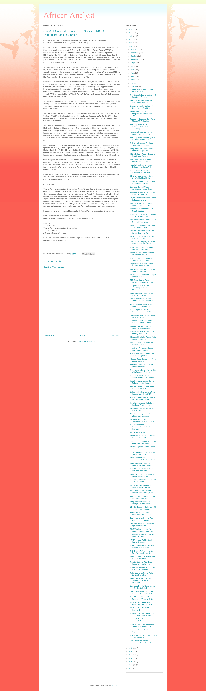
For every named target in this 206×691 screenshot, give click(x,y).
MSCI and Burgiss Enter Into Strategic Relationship (141, 259)
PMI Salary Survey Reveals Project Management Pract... (142, 281)
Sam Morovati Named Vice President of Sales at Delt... (141, 598)
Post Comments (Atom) (88, 342)
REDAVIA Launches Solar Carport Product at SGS (143, 276)
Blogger (114, 686)
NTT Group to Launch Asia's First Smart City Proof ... (143, 96)
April (133, 76)
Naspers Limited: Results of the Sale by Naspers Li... (142, 332)
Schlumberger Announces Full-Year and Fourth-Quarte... (142, 343)
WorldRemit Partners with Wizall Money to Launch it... (142, 193)
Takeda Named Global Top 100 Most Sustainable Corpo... (142, 322)
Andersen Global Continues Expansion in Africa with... (141, 631)
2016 (131, 658)
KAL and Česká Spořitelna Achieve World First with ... (141, 486)
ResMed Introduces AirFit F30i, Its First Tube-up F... (143, 409)
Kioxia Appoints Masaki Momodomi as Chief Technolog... (139, 127)
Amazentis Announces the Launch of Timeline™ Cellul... (143, 226)
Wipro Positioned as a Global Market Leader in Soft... (141, 265)
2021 (131, 43)
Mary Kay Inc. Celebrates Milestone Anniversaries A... (142, 171)
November (135, 53)
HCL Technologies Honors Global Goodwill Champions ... (143, 221)
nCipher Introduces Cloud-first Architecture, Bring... (141, 90)
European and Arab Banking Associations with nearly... (141, 513)
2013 (131, 668)
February (134, 83)
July (132, 66)
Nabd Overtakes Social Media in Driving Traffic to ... (142, 574)
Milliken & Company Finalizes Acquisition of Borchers (141, 144)
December (135, 49)
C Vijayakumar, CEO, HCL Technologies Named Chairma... (140, 288)
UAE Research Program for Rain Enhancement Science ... (142, 382)
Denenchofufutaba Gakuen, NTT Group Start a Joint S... (142, 107)
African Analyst (69, 15)
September (135, 59)
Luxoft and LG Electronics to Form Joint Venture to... (143, 636)
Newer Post (49, 335)
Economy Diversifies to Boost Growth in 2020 (141, 210)
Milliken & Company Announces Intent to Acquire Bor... (142, 568)
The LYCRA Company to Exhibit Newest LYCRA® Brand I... (142, 243)
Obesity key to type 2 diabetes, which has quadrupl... (142, 415)
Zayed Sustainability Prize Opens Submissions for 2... (143, 199)
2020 (131, 46)
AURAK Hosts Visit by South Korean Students (141, 541)
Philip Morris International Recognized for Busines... (141, 464)
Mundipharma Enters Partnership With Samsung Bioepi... (143, 371)
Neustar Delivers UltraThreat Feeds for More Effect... (141, 563)
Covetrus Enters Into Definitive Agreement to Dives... (142, 524)
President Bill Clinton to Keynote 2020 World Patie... (142, 237)
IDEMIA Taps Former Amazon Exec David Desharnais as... (142, 603)
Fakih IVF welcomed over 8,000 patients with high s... (142, 557)
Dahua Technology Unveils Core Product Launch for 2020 (142, 393)
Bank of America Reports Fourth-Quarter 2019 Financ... (142, 519)
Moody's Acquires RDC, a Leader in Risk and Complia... (143, 215)
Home (82, 335)
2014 (131, 665)
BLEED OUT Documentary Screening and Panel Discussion (140, 580)
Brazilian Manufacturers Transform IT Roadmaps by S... (143, 459)
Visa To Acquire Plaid (138, 432)
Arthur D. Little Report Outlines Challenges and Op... (142, 254)
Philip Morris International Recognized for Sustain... (141, 503)
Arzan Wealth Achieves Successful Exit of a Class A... (142, 420)
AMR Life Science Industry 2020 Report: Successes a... (142, 475)
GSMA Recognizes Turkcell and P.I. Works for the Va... (142, 182)
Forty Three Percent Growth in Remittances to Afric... (142, 248)
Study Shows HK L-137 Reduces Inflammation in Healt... (142, 437)
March (133, 80)
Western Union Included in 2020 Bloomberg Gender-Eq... (142, 305)
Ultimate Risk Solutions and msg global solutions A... (142, 497)
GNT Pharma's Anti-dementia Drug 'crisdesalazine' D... (141, 552)
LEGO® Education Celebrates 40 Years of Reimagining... (143, 508)
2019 (131, 648)
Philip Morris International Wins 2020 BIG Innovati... (142, 294)
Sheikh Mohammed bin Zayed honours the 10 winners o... (141, 592)
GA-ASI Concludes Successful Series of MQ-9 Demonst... (142, 625)
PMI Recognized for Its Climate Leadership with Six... (142, 387)
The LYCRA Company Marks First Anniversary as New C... (143, 442)
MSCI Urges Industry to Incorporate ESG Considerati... (143, 311)
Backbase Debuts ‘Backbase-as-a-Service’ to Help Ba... (142, 587)
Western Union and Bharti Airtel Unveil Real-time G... (142, 232)
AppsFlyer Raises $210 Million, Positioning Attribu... (142, 365)
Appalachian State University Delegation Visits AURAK (141, 166)
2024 (131, 33)
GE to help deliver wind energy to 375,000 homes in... (143, 481)
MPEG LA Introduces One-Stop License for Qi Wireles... (142, 546)
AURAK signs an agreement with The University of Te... (142, 448)
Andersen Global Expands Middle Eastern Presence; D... (143, 316)
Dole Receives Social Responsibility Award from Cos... (141, 113)
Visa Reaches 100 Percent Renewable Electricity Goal (141, 492)
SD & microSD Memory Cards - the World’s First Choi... (142, 177)
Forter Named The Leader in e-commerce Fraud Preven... (142, 614)
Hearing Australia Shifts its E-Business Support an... (141, 327)
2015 (131, 662)
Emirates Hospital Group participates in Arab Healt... (141, 188)
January (134, 86)
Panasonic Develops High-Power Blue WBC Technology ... (143, 120)
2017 (131, 655)
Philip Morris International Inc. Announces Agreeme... (141, 149)
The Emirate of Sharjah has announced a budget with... (141, 642)
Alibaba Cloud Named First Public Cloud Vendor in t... (143, 360)
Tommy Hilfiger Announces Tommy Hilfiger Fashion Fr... (142, 620)
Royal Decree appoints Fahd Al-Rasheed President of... (142, 404)
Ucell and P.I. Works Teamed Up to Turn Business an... (142, 101)
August (133, 63)
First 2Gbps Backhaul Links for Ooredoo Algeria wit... (142, 354)
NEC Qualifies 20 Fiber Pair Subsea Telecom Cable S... (141, 530)
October (134, 56)
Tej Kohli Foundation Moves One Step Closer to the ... (142, 453)
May (132, 73)
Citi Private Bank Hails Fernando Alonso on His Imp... (142, 270)
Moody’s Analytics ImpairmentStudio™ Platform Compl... (142, 427)
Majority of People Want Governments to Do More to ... (143, 376)
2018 (131, 651)
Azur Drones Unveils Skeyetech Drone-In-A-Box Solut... (142, 398)
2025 (131, 29)
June (133, 70)
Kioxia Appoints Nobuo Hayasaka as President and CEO (143, 139)
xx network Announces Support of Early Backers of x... (143, 349)
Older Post (115, 335)
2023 (131, 36)
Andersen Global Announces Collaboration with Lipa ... (141, 133)
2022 (131, 39)
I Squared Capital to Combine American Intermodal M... (141, 160)
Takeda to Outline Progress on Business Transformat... (142, 535)
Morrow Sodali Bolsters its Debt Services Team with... (142, 470)
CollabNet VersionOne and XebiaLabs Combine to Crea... (142, 300)
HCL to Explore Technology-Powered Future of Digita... (141, 204)
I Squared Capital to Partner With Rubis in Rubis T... (143, 338)
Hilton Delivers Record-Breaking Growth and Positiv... (142, 155)
